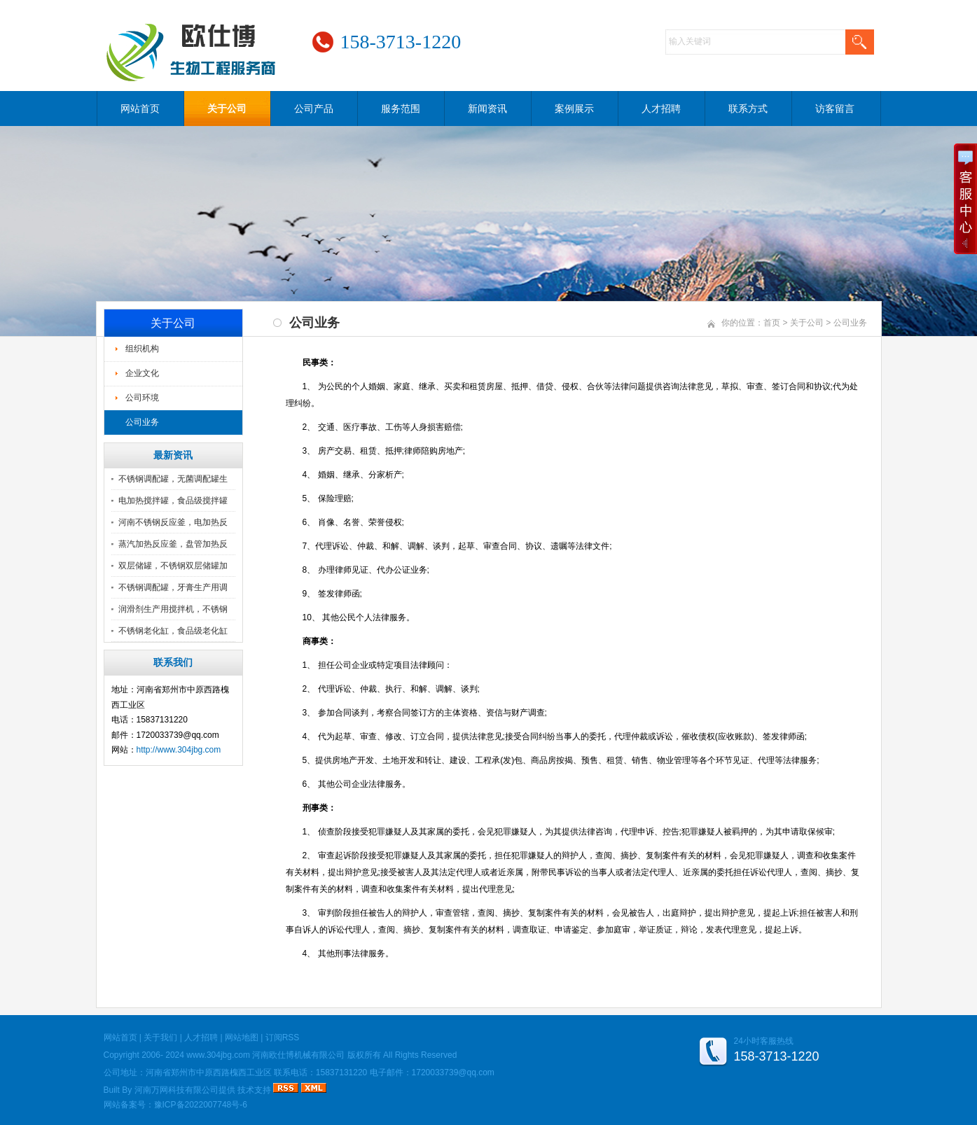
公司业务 (142, 422)
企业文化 (142, 373)
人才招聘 (661, 108)
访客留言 (834, 108)
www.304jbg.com (218, 1055)
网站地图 (241, 1037)
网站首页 (140, 108)
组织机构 (142, 349)
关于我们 (160, 1037)
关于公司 (227, 108)
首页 (771, 323)
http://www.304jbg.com (179, 750)
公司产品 (313, 108)
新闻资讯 (487, 108)
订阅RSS (282, 1037)
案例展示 (574, 108)
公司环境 (142, 398)
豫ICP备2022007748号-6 (200, 1105)
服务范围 (400, 108)
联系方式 (748, 108)
